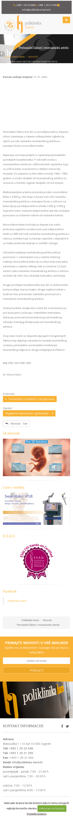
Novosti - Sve (16, 423)
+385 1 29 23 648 (25, 5)
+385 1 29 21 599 (47, 5)
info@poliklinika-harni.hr (36, 9)
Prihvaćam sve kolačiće (52, 808)
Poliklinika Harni (15, 56)
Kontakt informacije (23, 726)
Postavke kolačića (36, 813)
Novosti (33, 56)
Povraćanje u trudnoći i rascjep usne (29, 399)
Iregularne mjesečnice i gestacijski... (29, 413)
